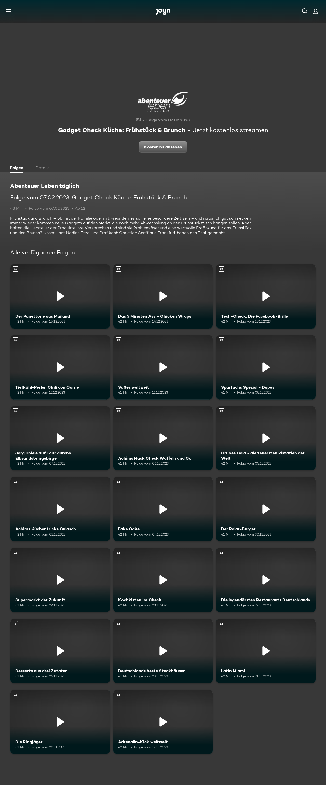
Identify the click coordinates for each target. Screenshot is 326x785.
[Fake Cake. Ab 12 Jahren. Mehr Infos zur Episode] (163, 509)
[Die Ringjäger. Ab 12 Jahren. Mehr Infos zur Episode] (60, 722)
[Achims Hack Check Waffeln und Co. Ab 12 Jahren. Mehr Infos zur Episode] (163, 438)
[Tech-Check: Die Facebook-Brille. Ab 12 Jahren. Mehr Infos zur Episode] (266, 296)
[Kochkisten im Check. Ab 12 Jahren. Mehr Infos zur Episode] (163, 580)
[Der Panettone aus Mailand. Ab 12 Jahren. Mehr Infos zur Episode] (60, 296)
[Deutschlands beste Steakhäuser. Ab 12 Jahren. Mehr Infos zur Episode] (163, 651)
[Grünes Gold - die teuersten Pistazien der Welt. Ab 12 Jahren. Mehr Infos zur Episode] (266, 438)
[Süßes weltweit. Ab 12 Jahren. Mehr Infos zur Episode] (163, 367)
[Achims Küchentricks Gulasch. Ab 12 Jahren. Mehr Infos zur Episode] (60, 509)
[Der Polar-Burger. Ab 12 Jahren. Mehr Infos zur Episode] (266, 509)
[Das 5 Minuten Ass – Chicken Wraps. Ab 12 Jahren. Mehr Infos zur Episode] (163, 296)
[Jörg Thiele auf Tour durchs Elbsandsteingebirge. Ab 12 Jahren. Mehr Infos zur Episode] (60, 438)
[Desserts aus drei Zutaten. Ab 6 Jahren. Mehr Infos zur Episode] (60, 651)
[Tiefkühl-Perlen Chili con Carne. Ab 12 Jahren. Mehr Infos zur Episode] (60, 367)
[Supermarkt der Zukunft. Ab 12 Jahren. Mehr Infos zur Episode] (60, 580)
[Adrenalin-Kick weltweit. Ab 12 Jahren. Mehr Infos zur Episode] (163, 722)
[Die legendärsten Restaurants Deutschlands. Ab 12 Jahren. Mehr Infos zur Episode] (266, 580)
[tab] (18, 168)
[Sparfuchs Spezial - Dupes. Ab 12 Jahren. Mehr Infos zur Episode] (266, 367)
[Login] (315, 11)
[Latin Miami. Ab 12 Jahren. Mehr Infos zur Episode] (266, 651)
